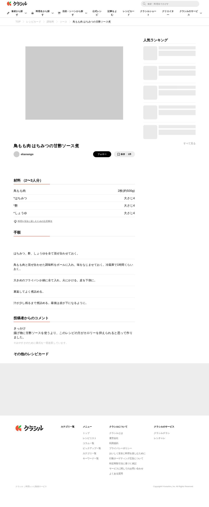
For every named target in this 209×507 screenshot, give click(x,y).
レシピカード (128, 13)
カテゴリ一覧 (89, 453)
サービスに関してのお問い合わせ (126, 468)
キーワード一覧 (91, 458)
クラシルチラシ (162, 433)
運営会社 (113, 438)
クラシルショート (148, 13)
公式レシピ (97, 13)
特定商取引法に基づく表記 (122, 463)
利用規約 (113, 443)
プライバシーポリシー (120, 448)
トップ (86, 433)
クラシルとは (116, 433)
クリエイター (168, 13)
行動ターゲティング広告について (126, 458)
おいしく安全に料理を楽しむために (127, 453)
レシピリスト (89, 438)
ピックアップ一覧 (92, 448)
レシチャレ (159, 438)
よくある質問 (116, 473)
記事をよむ (112, 13)
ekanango (27, 154)
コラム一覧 (88, 443)
